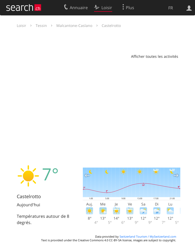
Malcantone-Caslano (74, 25)
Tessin (41, 25)
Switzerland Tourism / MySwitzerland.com (148, 236)
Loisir (21, 25)
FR (170, 8)
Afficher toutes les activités (154, 56)
